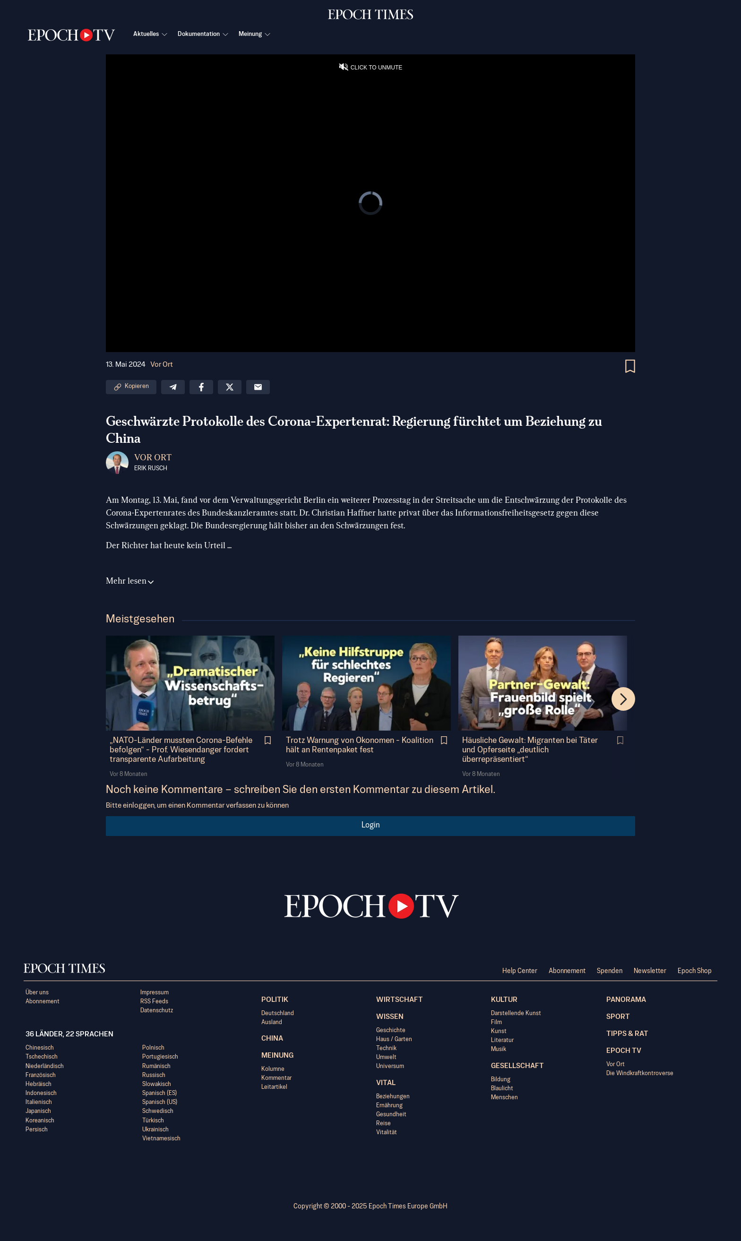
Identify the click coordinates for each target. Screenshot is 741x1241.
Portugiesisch (160, 1057)
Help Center (519, 971)
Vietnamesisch (161, 1139)
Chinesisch (40, 1048)
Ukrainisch (155, 1130)
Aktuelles (150, 34)
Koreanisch (40, 1121)
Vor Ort (161, 364)
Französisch (41, 1075)
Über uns (37, 993)
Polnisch (153, 1048)
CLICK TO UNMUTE (377, 67)
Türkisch (153, 1121)
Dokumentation (203, 34)
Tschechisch (42, 1057)
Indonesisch (41, 1093)
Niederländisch (45, 1066)
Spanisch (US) (159, 1102)
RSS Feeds (154, 1002)
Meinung (255, 34)
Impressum (154, 993)
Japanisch (38, 1111)
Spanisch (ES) (159, 1093)
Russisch (153, 1075)
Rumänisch (156, 1066)
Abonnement (567, 971)
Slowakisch (156, 1084)
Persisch (37, 1130)
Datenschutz (156, 1011)
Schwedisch (157, 1111)
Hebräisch (39, 1084)
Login (371, 825)
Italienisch (39, 1102)
